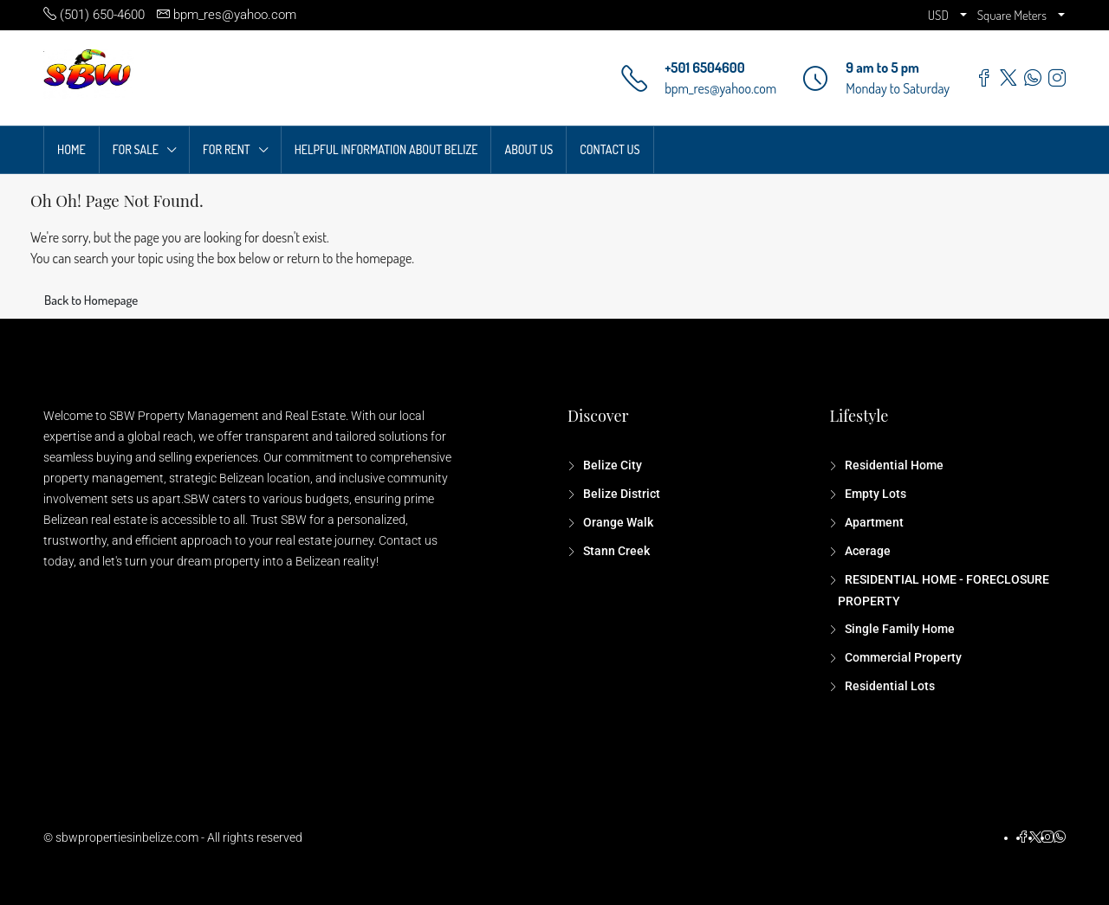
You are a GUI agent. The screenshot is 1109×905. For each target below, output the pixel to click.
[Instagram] (1047, 837)
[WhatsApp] (1060, 837)
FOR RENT (226, 149)
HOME (71, 149)
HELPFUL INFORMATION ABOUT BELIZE (386, 149)
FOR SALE (136, 149)
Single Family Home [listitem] (898, 629)
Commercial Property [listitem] (902, 657)
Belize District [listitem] (620, 494)
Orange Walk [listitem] (616, 522)
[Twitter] (1035, 837)
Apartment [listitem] (873, 522)
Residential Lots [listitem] (888, 686)
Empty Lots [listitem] (874, 494)
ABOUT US (528, 149)
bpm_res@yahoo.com (720, 88)
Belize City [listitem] (611, 465)
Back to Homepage (91, 300)
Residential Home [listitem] (893, 465)
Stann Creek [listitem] (615, 551)
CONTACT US (609, 149)
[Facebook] (1023, 837)
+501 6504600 (705, 67)
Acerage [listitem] (866, 551)
